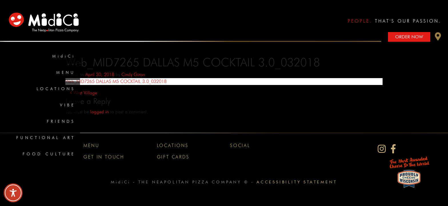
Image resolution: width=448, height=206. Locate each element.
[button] (438, 38)
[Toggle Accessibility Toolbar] (13, 193)
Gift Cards (173, 157)
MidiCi (63, 56)
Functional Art (45, 137)
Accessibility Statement (297, 181)
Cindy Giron (133, 74)
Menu (65, 72)
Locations (56, 88)
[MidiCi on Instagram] (382, 148)
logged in (99, 111)
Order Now (409, 36)
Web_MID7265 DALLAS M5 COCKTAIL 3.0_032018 (116, 81)
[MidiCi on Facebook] (393, 148)
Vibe (67, 105)
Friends (61, 121)
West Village (83, 93)
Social (240, 145)
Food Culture (49, 154)
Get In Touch (103, 157)
